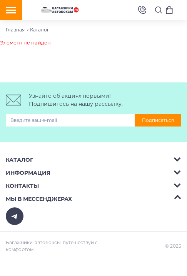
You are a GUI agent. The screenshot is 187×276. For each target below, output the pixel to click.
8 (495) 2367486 (142, 10)
